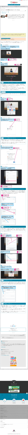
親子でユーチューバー (6, 6)
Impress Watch (14, 427)
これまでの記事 (3, 35)
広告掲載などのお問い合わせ (14, 416)
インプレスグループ (14, 422)
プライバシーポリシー (14, 419)
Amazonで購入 (13, 365)
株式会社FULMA (3, 342)
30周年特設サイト (14, 408)
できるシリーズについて (14, 407)
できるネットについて (25, 0)
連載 (2, 6)
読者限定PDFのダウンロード (14, 410)
